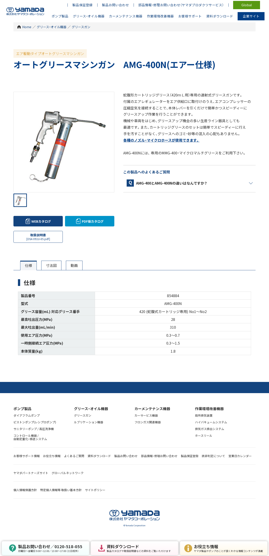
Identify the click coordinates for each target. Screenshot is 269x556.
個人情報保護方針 (25, 490)
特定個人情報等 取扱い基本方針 (61, 490)
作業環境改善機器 (209, 408)
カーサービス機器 (146, 415)
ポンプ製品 (22, 408)
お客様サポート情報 (26, 456)
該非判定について (213, 456)
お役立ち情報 (52, 456)
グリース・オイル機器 (51, 27)
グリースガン (81, 27)
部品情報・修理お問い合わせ (159, 456)
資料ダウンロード (99, 456)
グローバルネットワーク (68, 473)
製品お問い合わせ (126, 456)
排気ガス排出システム (209, 429)
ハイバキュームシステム (211, 422)
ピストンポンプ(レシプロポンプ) (34, 422)
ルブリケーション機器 (88, 422)
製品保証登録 (189, 456)
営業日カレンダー (240, 456)
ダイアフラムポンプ (26, 415)
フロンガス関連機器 (147, 422)
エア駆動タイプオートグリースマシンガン (50, 53)
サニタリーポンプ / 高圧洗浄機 (33, 429)
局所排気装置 (204, 415)
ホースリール (203, 435)
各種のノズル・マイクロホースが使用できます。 (161, 140)
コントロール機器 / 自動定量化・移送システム (30, 437)
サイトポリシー (95, 490)
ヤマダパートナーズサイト (30, 473)
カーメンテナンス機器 (152, 408)
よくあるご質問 (74, 456)
